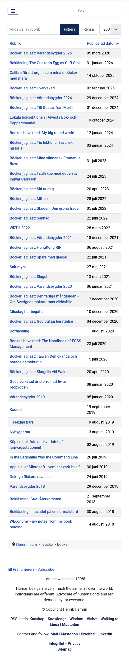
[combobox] (97, 11)
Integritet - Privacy (64, 643)
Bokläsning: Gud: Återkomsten (35, 499)
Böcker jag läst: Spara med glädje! (38, 257)
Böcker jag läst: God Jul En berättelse (41, 321)
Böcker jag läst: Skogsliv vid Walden (40, 372)
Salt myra (18, 267)
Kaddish (16, 409)
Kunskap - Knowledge (48, 619)
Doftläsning (19, 331)
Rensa (88, 29)
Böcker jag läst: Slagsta (30, 276)
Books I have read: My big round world (42, 133)
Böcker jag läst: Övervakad (32, 88)
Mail (54, 634)
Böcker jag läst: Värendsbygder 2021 (41, 237)
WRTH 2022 (20, 228)
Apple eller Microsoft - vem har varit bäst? (45, 467)
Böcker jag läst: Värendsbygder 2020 (41, 286)
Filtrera (69, 29)
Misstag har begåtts (27, 311)
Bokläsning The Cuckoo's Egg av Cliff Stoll (45, 63)
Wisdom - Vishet (83, 619)
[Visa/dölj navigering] (13, 11)
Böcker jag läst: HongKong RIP (35, 247)
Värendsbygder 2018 (27, 486)
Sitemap (64, 649)
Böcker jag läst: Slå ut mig (32, 189)
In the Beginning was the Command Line (44, 457)
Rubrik (15, 43)
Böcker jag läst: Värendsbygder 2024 (41, 98)
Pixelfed (88, 634)
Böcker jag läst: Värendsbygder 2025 (41, 53)
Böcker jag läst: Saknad (29, 218)
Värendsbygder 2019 (27, 397)
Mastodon (70, 624)
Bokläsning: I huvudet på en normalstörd (44, 511)
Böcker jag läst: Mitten (29, 198)
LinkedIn (104, 634)
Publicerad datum (103, 43)
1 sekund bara (22, 422)
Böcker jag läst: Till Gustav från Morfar (42, 107)
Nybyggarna (20, 432)
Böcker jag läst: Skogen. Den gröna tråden (45, 208)
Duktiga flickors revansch (31, 476)
